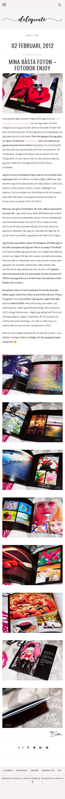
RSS (60, 770)
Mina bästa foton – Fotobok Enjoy (33, 64)
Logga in (58, 778)
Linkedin (34, 770)
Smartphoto (31, 140)
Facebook (8, 770)
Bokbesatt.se (48, 770)
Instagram (21, 770)
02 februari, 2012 (32, 55)
